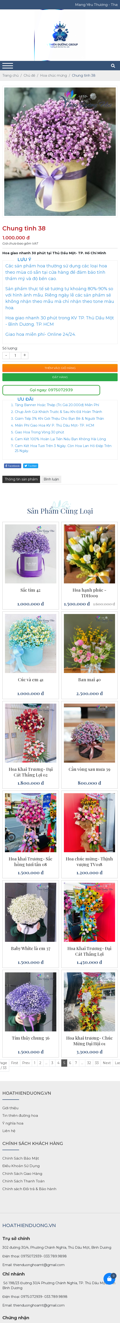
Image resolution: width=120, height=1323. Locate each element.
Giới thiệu (10, 1108)
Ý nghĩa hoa (12, 1123)
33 (97, 1063)
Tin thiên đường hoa (20, 1115)
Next (107, 1063)
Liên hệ (8, 1131)
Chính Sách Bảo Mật (20, 1158)
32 (89, 1063)
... (46, 1063)
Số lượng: (10, 348)
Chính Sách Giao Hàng (22, 1173)
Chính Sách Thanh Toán (23, 1181)
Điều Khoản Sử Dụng (21, 1166)
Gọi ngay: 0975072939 (51, 390)
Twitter (31, 465)
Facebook (12, 465)
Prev (26, 1063)
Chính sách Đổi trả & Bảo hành (29, 1189)
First (14, 1063)
